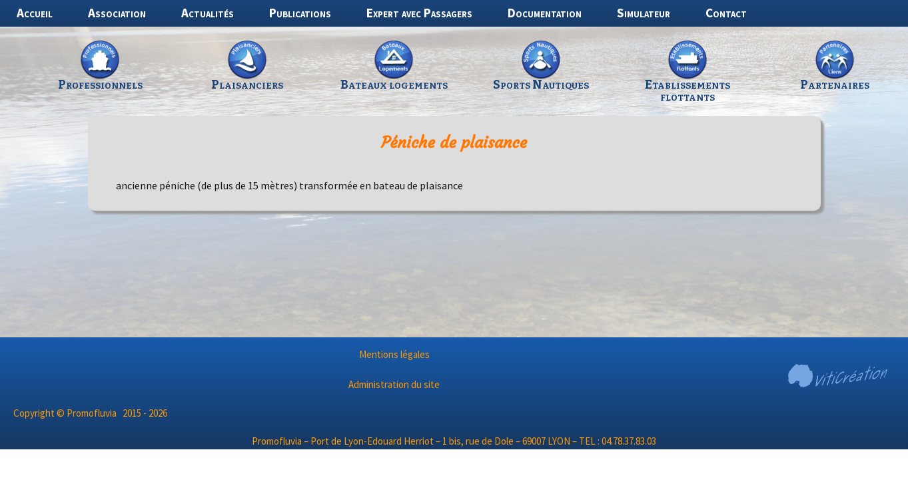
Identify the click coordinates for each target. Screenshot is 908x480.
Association (117, 13)
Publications (300, 13)
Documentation (545, 13)
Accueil (35, 13)
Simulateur (643, 13)
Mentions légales (394, 354)
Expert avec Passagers (419, 13)
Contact (726, 13)
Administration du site (394, 384)
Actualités (207, 13)
